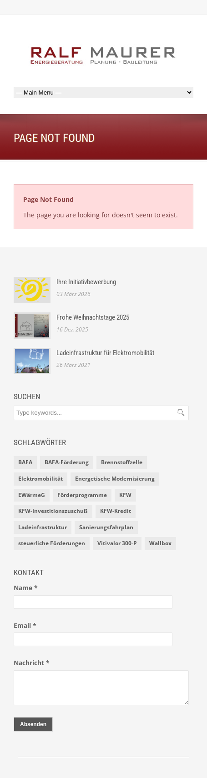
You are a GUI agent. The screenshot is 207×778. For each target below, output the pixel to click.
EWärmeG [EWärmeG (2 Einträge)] (31, 495)
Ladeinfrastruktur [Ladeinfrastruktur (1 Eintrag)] (42, 527)
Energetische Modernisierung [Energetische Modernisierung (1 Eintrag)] (115, 478)
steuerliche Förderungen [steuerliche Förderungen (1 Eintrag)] (51, 543)
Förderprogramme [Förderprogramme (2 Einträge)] (82, 495)
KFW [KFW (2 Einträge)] (125, 495)
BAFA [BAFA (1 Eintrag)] (25, 462)
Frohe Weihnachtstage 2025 (92, 317)
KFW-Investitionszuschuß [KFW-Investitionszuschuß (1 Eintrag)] (53, 511)
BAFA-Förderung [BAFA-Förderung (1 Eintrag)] (67, 462)
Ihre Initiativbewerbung (86, 282)
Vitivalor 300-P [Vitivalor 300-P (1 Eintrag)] (117, 543)
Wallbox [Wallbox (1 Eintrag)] (160, 543)
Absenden (33, 724)
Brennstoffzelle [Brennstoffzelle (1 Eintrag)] (121, 462)
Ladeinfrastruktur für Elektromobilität (105, 353)
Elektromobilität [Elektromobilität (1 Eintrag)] (40, 478)
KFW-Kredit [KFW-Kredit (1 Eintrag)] (115, 511)
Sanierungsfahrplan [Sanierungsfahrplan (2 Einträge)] (106, 527)
